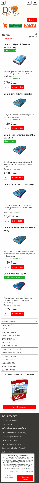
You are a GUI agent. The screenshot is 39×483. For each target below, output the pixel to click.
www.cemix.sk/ (9, 38)
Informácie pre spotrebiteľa (12, 436)
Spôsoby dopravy (8, 452)
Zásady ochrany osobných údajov (21, 471)
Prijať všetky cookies (25, 478)
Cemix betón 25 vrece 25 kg (18, 94)
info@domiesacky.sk (9, 420)
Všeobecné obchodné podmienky (14, 433)
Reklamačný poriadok (10, 440)
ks (6, 87)
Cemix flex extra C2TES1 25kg (19, 184)
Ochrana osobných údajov (11, 444)
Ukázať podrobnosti (9, 476)
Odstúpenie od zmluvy (10, 448)
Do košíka (17, 87)
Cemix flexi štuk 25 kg (15, 273)
